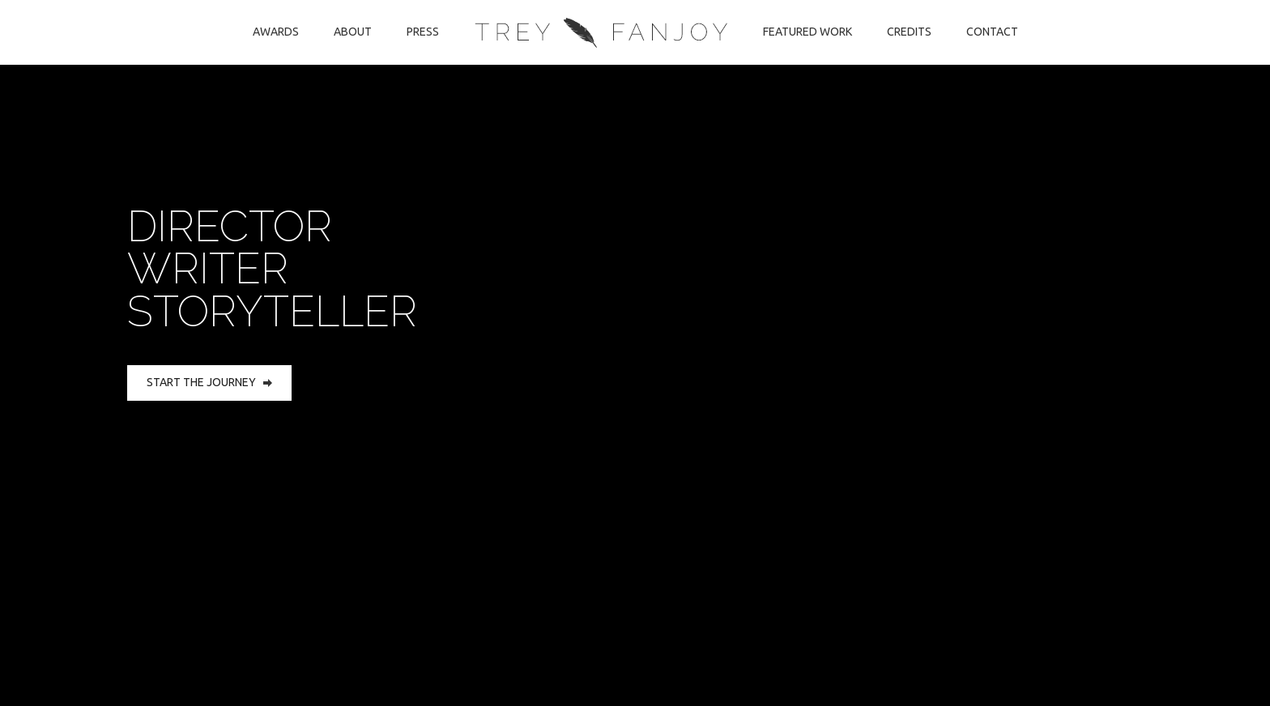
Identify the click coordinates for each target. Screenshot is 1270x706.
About (353, 31)
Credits (909, 31)
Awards (276, 31)
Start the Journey (209, 382)
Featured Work (807, 31)
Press (423, 31)
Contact (992, 31)
